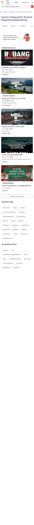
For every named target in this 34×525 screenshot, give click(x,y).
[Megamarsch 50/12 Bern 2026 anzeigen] (17, 117)
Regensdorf (12, 12)
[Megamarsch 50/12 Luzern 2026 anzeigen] (17, 86)
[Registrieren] (25, 2)
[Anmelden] (16, 2)
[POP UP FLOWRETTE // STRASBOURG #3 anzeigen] (17, 173)
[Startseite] (2, 2)
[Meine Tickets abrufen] (8, 2)
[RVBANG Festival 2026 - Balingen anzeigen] (17, 58)
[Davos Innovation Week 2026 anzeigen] (17, 145)
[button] (5, 26)
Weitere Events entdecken (17, 196)
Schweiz (6, 12)
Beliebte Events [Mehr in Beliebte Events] (9, 48)
